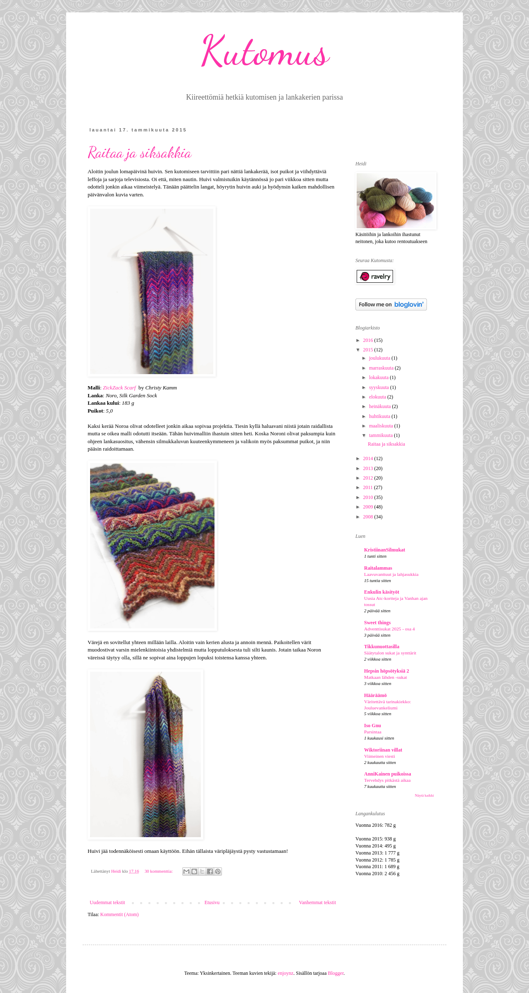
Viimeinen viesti (379, 756)
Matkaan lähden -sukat (385, 677)
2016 (368, 340)
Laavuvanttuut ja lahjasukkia (391, 574)
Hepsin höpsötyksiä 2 (386, 671)
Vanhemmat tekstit (317, 902)
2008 (368, 517)
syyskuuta (379, 387)
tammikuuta (381, 435)
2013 (368, 468)
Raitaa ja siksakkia (139, 152)
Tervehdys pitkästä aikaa (387, 780)
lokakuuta (379, 377)
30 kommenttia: (159, 871)
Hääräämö (375, 695)
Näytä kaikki (424, 795)
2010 (368, 497)
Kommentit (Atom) (119, 914)
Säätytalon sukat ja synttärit (390, 652)
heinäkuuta (380, 406)
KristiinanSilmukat (384, 550)
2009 (368, 507)
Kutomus (264, 50)
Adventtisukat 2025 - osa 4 (389, 628)
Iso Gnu (372, 725)
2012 (368, 478)
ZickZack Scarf (119, 387)
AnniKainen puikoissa (387, 774)
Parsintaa (372, 731)
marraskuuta (382, 368)
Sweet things (377, 622)
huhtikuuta (380, 416)
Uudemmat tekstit (107, 902)
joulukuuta (380, 358)
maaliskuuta (381, 426)
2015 (368, 350)
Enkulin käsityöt (381, 592)
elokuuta (378, 397)
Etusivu (212, 902)
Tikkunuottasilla (381, 646)
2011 (368, 487)
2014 (368, 458)
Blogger (335, 973)
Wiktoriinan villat (383, 750)
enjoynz (285, 973)
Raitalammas (378, 568)
